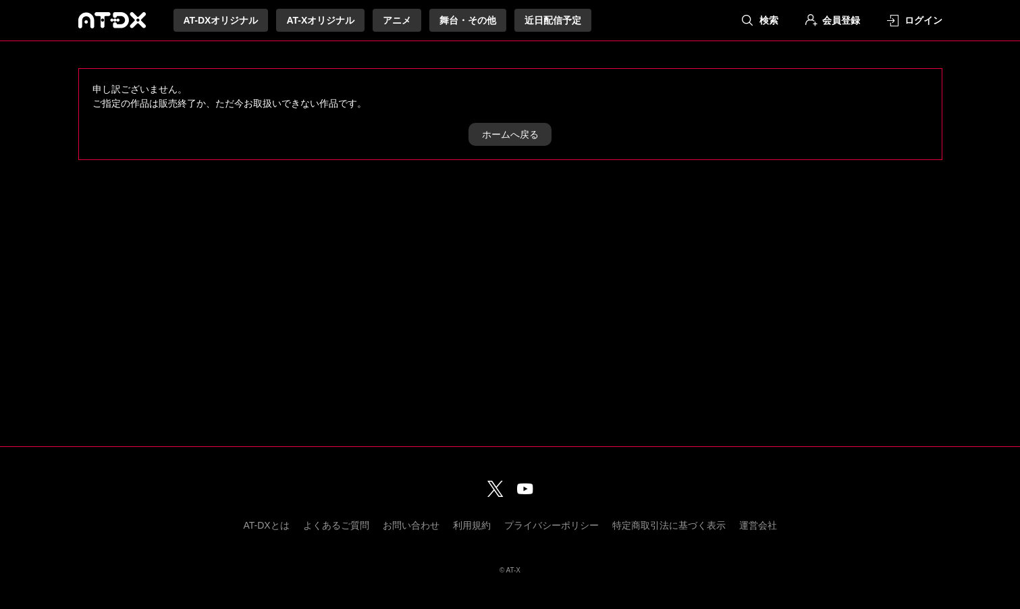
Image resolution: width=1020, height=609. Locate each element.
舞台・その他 (467, 20)
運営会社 (758, 525)
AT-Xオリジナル (320, 20)
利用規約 (472, 525)
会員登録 (841, 20)
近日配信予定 (553, 20)
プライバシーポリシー (551, 525)
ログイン (923, 20)
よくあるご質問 (336, 525)
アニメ (397, 20)
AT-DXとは (266, 525)
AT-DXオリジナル (221, 20)
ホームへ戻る (510, 134)
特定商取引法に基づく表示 (669, 525)
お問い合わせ (411, 525)
